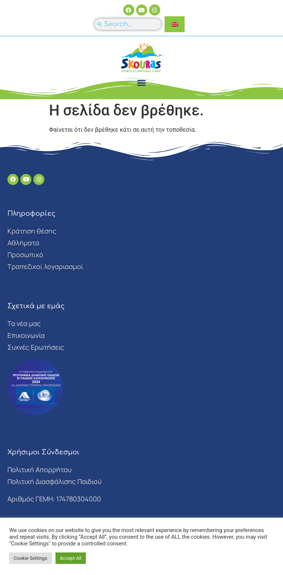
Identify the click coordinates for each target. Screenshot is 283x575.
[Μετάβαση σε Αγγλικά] (175, 24)
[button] (142, 83)
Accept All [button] (71, 558)
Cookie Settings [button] (30, 558)
